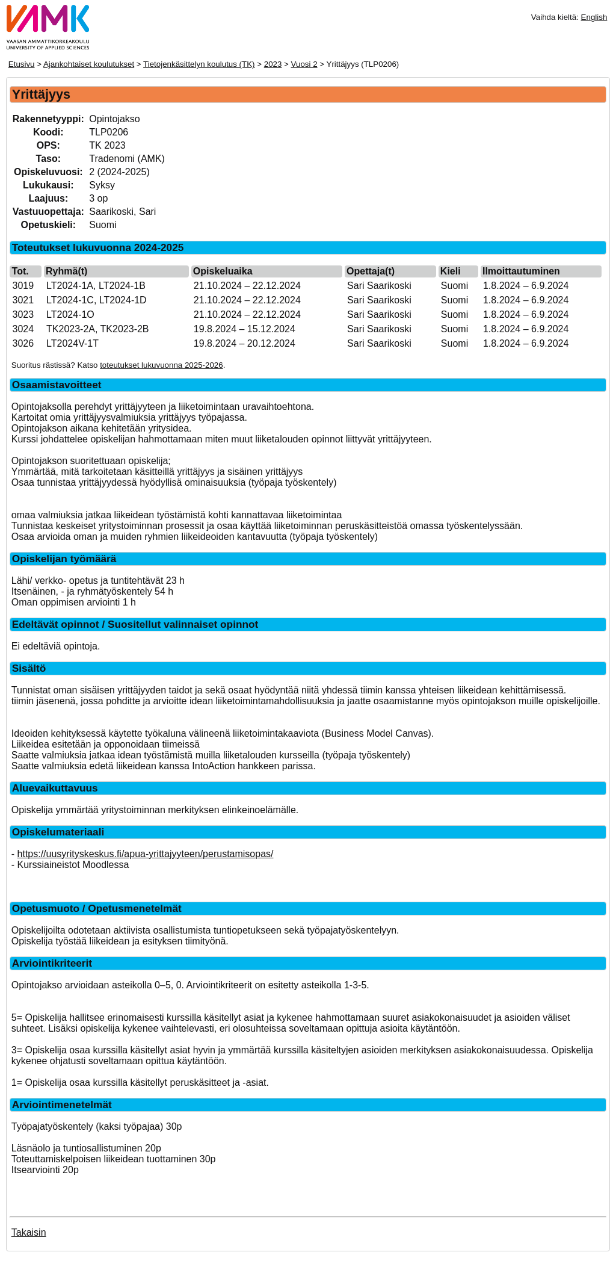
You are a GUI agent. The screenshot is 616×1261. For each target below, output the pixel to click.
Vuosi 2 (304, 64)
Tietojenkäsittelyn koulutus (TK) (198, 64)
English (594, 17)
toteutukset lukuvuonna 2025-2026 (161, 365)
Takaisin (28, 1232)
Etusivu (21, 64)
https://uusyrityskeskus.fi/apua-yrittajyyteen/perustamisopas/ (145, 854)
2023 (273, 64)
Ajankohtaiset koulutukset (88, 64)
